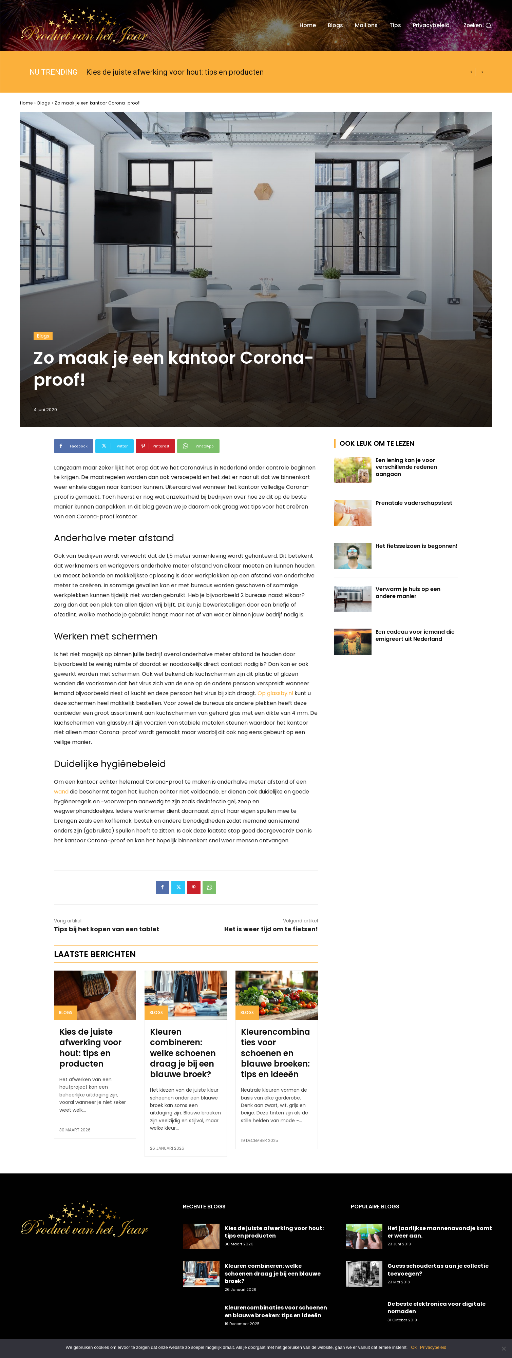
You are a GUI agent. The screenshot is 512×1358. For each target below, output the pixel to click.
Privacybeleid (433, 1347)
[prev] (471, 72)
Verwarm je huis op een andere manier (408, 592)
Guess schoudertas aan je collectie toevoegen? (438, 1269)
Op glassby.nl (275, 693)
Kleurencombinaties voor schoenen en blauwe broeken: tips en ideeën (275, 1053)
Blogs (43, 103)
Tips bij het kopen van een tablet (106, 929)
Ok (414, 1347)
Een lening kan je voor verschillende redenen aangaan (406, 467)
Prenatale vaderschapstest (414, 503)
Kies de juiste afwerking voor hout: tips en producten (175, 72)
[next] (482, 72)
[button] (477, 25)
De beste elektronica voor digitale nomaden (436, 1307)
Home (26, 103)
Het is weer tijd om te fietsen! (271, 929)
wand (61, 792)
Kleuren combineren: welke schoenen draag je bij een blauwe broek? (183, 1053)
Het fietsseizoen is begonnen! (416, 546)
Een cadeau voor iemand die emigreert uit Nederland (415, 635)
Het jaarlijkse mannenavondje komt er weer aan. (439, 1232)
